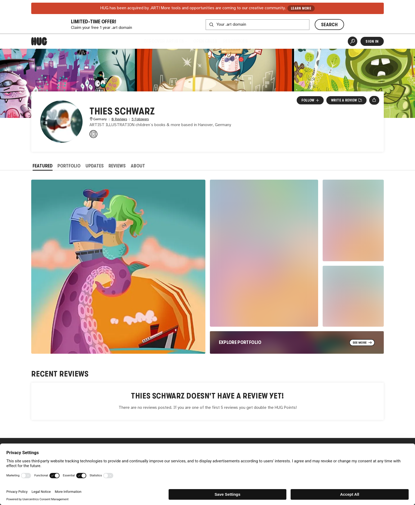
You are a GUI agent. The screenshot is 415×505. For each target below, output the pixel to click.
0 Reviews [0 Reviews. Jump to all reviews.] (119, 119)
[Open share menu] (374, 100)
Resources (237, 41)
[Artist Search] (352, 41)
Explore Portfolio (240, 342)
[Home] (39, 41)
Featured (43, 166)
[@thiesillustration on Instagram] (93, 134)
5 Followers (140, 119)
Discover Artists (165, 41)
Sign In (372, 41)
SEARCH (329, 24)
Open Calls (205, 41)
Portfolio (68, 166)
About (138, 166)
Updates (94, 166)
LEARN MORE (301, 8)
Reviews (117, 166)
